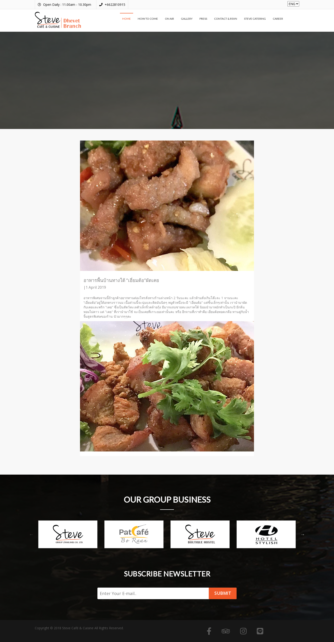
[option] (68, 534)
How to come (148, 18)
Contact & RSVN (225, 18)
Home (126, 18)
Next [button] (302, 534)
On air (169, 18)
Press (203, 18)
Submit (222, 593)
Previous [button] (31, 534)
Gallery (187, 18)
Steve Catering (255, 18)
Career (278, 18)
